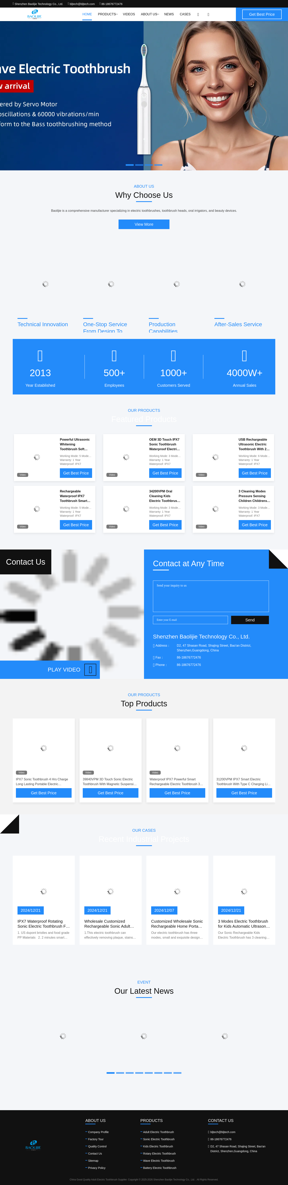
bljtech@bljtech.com (81, 4)
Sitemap (93, 1160)
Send (250, 620)
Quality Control (97, 1146)
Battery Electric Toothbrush (159, 1167)
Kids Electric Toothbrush (158, 1146)
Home (87, 14)
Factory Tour (96, 1139)
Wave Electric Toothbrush (159, 1160)
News (169, 14)
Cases (185, 14)
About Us (149, 14)
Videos (129, 14)
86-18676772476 (111, 4)
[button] (111, 1073)
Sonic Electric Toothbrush (159, 1139)
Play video (72, 670)
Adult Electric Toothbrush (158, 1132)
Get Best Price (76, 473)
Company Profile (98, 1132)
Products (107, 14)
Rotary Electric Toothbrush (159, 1153)
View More (144, 224)
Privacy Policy (96, 1167)
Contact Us (95, 1153)
